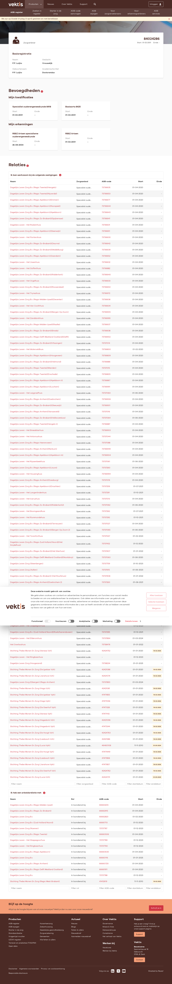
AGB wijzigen (94, 12)
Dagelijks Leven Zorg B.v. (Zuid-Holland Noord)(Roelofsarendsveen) (41, 632)
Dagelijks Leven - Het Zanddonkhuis (26, 318)
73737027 (106, 523)
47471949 (106, 752)
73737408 (106, 576)
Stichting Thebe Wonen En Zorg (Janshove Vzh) (32, 676)
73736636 (106, 299)
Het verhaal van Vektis (112, 936)
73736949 (106, 449)
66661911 (103, 869)
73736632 (106, 262)
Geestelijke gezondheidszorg (52, 930)
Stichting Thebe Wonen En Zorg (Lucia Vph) (30, 745)
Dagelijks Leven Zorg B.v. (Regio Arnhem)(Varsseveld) (34, 411)
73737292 (106, 517)
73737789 (103, 840)
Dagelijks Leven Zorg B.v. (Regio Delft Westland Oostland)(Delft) (39, 337)
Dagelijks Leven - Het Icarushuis (25, 499)
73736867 (106, 380)
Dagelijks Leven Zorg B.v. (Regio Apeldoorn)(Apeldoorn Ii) (36, 380)
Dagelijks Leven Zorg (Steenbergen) (26, 563)
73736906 (106, 399)
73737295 (106, 632)
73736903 (106, 430)
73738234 (106, 663)
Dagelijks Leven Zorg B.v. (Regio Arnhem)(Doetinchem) (35, 399)
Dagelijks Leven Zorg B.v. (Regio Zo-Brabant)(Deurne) (35, 243)
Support (83, 4)
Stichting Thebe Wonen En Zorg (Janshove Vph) (32, 764)
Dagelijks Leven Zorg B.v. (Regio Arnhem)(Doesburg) (34, 480)
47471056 (106, 701)
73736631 (106, 225)
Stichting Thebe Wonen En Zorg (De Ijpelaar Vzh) (32, 669)
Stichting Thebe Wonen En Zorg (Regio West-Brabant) (35, 881)
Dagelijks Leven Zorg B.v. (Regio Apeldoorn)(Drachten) (35, 486)
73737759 (106, 563)
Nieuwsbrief (76, 933)
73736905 (106, 312)
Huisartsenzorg (46, 923)
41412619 (103, 881)
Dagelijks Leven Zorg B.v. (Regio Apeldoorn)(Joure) (33, 468)
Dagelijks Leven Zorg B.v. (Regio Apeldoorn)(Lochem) (34, 387)
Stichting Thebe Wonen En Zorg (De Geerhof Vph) (33, 707)
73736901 (106, 405)
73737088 (106, 443)
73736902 (106, 337)
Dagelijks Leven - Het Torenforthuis (26, 536)
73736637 (106, 324)
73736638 (106, 331)
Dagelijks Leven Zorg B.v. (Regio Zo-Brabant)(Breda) (34, 331)
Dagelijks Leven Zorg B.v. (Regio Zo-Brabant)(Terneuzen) (36, 523)
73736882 (106, 268)
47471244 (106, 726)
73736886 (106, 362)
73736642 (106, 243)
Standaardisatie (15, 933)
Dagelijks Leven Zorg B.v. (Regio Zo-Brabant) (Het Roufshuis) (38, 576)
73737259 (106, 486)
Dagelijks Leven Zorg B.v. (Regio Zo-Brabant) (30, 811)
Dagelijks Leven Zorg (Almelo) (24, 601)
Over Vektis (67, 4)
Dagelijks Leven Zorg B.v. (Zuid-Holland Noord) (31, 822)
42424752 (106, 651)
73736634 (106, 306)
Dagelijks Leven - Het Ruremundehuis (27, 517)
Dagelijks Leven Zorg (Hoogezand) (26, 663)
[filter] (42, 784)
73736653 (106, 193)
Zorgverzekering (47, 933)
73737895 (106, 619)
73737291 (106, 492)
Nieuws (50, 4)
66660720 (104, 863)
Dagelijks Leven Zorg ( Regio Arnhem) (27, 619)
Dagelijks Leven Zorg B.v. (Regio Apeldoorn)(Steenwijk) (35, 231)
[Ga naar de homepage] (16, 4)
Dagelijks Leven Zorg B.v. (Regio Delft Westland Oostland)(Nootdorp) (41, 557)
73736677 (106, 200)
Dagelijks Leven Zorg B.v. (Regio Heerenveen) (31, 443)
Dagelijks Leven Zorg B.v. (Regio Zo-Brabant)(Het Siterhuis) (37, 551)
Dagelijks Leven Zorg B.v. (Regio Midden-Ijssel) (31, 805)
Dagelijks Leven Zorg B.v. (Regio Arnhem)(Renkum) (33, 449)
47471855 (106, 695)
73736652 (106, 256)
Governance (108, 923)
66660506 (104, 834)
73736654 (106, 287)
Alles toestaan (149, 954)
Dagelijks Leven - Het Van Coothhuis (27, 306)
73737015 (106, 368)
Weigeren (149, 967)
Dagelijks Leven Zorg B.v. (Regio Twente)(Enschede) (34, 374)
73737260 (106, 468)
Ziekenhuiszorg (46, 927)
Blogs (73, 927)
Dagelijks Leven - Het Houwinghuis (26, 474)
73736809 (106, 355)
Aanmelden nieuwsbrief (81, 936)
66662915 (103, 811)
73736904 (106, 455)
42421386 (106, 739)
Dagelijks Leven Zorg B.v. (21, 817)
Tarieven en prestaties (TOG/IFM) (22, 943)
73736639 (106, 250)
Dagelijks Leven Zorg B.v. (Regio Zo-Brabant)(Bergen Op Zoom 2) (40, 530)
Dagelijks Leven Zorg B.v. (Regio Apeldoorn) (30, 852)
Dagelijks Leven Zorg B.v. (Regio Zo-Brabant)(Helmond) (35, 362)
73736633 (106, 281)
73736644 (106, 206)
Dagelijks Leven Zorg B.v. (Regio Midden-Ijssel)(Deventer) (36, 299)
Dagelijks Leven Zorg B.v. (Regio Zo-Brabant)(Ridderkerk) (36, 274)
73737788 (103, 875)
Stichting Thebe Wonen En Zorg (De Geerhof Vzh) (33, 771)
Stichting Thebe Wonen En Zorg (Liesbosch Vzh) (32, 739)
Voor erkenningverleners (136, 12)
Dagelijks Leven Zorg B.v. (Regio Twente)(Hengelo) (33, 187)
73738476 (106, 644)
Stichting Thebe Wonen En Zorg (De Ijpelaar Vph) (32, 695)
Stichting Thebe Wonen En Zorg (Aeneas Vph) (31, 714)
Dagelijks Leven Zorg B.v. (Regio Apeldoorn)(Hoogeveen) (36, 355)
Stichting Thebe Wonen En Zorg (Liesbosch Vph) (32, 758)
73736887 (106, 424)
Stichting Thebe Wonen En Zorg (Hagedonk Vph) (32, 726)
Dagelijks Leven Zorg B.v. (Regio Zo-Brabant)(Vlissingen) (36, 343)
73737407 (106, 551)
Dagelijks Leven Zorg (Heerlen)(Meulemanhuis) (32, 613)
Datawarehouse (109, 930)
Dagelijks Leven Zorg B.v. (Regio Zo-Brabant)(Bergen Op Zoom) (39, 312)
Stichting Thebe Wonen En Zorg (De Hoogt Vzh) (32, 733)
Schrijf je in (156, 908)
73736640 (106, 274)
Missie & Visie (108, 927)
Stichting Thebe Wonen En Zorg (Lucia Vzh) (30, 777)
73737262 (106, 511)
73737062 (106, 505)
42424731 (106, 777)
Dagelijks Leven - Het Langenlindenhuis (28, 492)
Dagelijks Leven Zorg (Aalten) (23, 570)
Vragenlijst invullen (17, 936)
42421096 (106, 720)
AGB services (156, 12)
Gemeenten (44, 936)
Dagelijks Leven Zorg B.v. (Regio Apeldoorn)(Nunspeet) (35, 206)
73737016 (106, 411)
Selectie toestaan (149, 960)
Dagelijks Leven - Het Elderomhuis (26, 638)
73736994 (106, 474)
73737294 (106, 607)
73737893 (106, 682)
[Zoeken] (95, 4)
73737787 (103, 828)
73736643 (106, 212)
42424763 (106, 733)
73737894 (106, 638)
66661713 (103, 822)
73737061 (106, 461)
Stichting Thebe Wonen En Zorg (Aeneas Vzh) (31, 651)
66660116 (103, 858)
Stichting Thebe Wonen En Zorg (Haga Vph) (30, 701)
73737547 (106, 536)
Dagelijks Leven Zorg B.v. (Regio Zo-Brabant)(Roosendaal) (37, 287)
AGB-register (14, 923)
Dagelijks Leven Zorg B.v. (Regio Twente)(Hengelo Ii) (34, 424)
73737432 (106, 543)
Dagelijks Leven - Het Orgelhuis (24, 281)
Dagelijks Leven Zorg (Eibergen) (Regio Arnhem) (32, 682)
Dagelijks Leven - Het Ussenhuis (25, 262)
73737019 (106, 480)
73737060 (106, 393)
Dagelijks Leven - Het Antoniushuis (26, 436)
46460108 (106, 745)
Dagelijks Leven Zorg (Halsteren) (25, 595)
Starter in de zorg (55, 12)
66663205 (103, 805)
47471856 (106, 758)
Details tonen (131, 980)
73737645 (106, 601)
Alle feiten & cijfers (47, 940)
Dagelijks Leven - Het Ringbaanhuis (26, 657)
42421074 (106, 676)
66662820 (103, 817)
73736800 (106, 349)
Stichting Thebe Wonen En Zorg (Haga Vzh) (30, 688)
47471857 (106, 764)
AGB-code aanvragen (76, 12)
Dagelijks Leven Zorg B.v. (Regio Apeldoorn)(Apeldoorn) (35, 212)
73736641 (106, 218)
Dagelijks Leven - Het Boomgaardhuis (27, 511)
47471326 (106, 707)
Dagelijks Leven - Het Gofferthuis (25, 268)
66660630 (104, 852)
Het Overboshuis (18, 644)
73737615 (106, 570)
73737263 (106, 582)
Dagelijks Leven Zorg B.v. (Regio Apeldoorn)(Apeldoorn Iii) (36, 455)
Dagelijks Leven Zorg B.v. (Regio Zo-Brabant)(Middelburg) (36, 250)
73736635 (106, 187)
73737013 (106, 499)
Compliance (108, 933)
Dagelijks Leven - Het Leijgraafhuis (26, 393)
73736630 (106, 237)
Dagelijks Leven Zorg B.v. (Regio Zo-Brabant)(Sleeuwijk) (35, 405)
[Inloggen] (156, 4)
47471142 (106, 714)
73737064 (106, 418)
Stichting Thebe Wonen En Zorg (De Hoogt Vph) (32, 752)
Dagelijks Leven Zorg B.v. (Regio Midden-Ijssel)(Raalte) (35, 324)
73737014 (106, 343)
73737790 (103, 846)
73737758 (106, 595)
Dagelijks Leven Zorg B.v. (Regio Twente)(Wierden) (33, 368)
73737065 (106, 530)
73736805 (106, 374)
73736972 (106, 293)
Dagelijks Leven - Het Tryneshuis (25, 293)
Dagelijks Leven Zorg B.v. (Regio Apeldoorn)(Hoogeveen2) (36, 607)
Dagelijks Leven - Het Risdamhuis (25, 225)
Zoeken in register (36, 12)
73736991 (106, 387)
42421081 (106, 688)
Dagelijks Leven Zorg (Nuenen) (24, 588)
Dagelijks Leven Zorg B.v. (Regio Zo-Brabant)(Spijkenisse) (36, 218)
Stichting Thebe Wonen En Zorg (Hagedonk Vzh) (32, 720)
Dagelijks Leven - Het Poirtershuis (25, 237)
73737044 (106, 436)
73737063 (106, 557)
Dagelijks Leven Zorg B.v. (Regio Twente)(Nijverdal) (33, 193)
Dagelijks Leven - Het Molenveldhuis (26, 349)
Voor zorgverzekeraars (113, 12)
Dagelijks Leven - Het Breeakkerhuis (26, 430)
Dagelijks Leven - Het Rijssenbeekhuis (27, 461)
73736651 (106, 231)
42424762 (106, 771)
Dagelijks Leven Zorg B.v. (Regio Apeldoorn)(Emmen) (34, 200)
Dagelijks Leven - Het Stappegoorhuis (27, 626)
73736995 (106, 318)
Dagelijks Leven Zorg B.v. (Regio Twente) (28, 834)
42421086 (106, 669)
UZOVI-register (15, 940)
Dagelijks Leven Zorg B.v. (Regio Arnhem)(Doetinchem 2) (36, 582)
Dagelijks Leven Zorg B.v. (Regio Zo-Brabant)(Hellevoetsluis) (37, 418)
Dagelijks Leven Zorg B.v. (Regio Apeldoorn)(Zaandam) (35, 256)
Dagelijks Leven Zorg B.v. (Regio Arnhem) (29, 863)
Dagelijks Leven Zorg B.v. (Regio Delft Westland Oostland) (36, 869)
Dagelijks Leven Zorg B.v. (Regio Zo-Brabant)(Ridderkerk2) (37, 505)
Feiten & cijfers (77, 930)
